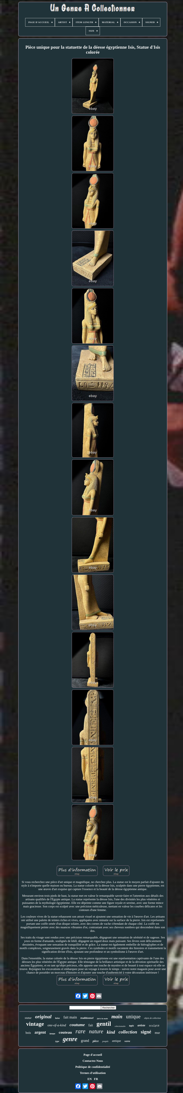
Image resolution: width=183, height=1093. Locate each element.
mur (157, 1033)
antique (116, 1041)
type (57, 1041)
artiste (141, 1025)
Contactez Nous (93, 1061)
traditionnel (86, 1018)
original (43, 1016)
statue (28, 1017)
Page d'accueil (92, 1054)
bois (28, 1033)
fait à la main (102, 1018)
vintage (35, 1024)
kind (111, 1032)
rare (80, 1031)
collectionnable (120, 1026)
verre (127, 1041)
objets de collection (152, 1018)
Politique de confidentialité (92, 1067)
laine (57, 1018)
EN (89, 1079)
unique (133, 1016)
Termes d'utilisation (93, 1073)
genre (70, 1039)
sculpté (154, 1025)
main (117, 1016)
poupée (105, 1041)
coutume (77, 1024)
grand (85, 1041)
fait (90, 1025)
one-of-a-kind (57, 1025)
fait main (70, 1017)
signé (146, 1032)
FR (96, 1079)
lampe (52, 1034)
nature (96, 1031)
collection (127, 1032)
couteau (65, 1032)
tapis (131, 1025)
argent (40, 1032)
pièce (96, 1041)
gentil (104, 1023)
